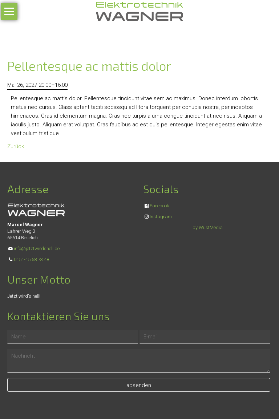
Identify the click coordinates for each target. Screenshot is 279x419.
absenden (138, 385)
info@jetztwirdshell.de (37, 248)
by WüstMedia (208, 227)
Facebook (159, 205)
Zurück (15, 146)
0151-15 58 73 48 (31, 259)
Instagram (161, 216)
